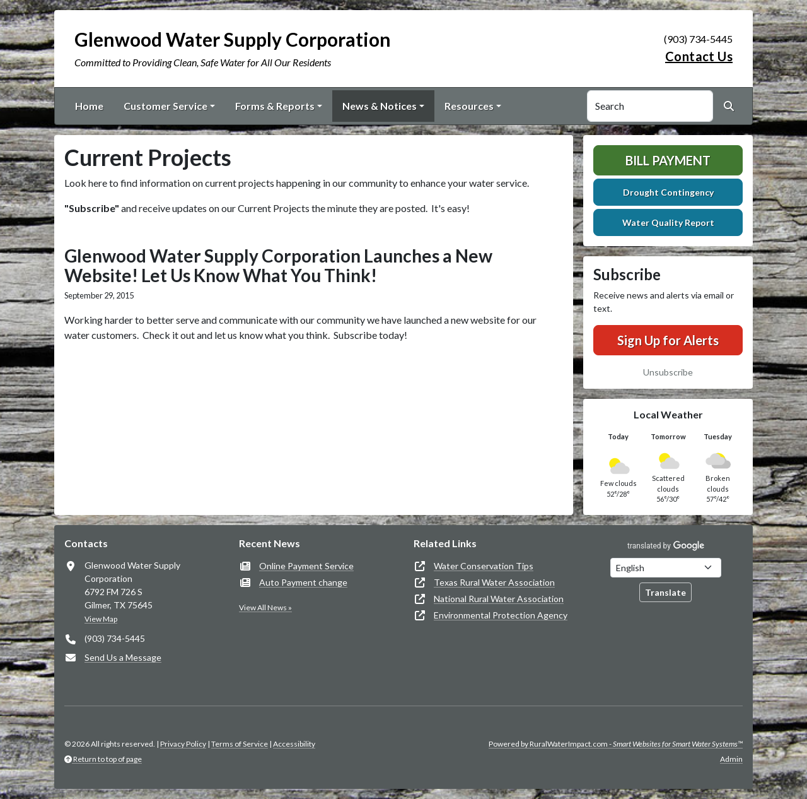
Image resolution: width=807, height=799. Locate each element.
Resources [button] (469, 106)
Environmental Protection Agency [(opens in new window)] (500, 615)
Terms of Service (239, 744)
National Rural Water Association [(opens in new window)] (499, 598)
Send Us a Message (122, 657)
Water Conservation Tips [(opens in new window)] (483, 565)
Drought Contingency (668, 192)
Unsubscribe (668, 372)
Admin (731, 759)
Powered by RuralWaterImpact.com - (616, 744)
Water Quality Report (668, 222)
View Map (100, 619)
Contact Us (699, 56)
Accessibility (294, 744)
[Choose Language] (665, 567)
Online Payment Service (306, 565)
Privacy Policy (183, 744)
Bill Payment (668, 160)
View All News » (265, 607)
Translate (665, 592)
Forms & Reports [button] (275, 106)
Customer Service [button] (165, 106)
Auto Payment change (303, 582)
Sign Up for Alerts (668, 340)
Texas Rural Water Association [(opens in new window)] (494, 582)
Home (89, 106)
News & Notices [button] (379, 106)
